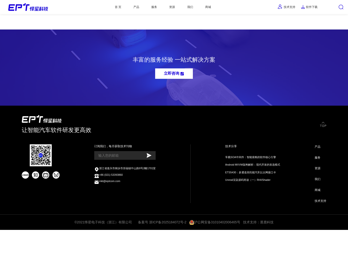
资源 (168, 8)
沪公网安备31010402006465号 (217, 247)
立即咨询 (174, 81)
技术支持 (273, 8)
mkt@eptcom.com (108, 203)
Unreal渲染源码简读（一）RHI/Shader (245, 199)
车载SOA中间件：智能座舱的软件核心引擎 (248, 173)
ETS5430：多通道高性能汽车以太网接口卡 (248, 190)
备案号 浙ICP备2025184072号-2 (162, 247)
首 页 (101, 8)
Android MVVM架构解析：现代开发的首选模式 (251, 182)
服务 (146, 8)
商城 (212, 8)
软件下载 (301, 8)
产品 (124, 8)
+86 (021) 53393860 (109, 196)
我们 (190, 8)
